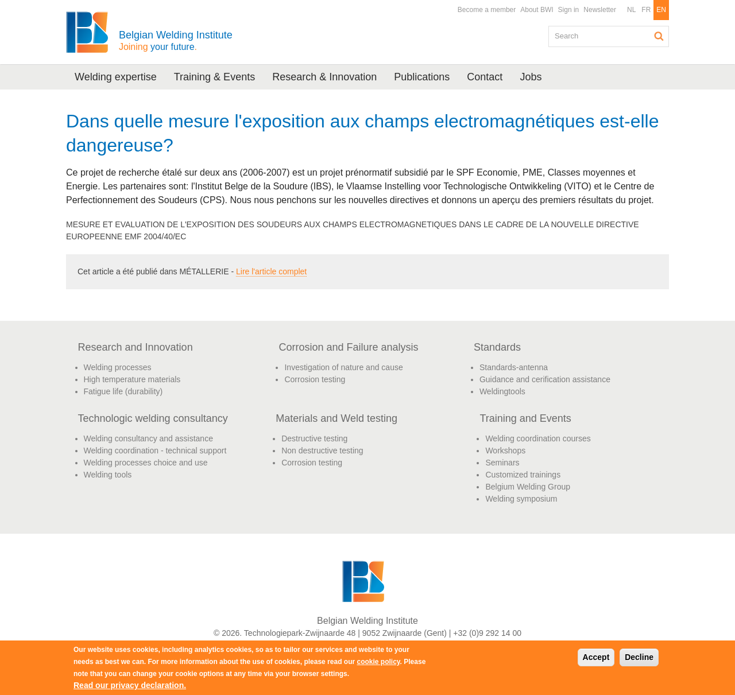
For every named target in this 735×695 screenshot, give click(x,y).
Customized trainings (522, 474)
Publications (422, 77)
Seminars (502, 462)
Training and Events (525, 418)
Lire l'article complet (271, 271)
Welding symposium (521, 498)
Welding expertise (116, 77)
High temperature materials (132, 379)
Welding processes (118, 367)
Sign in (568, 10)
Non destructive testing (322, 450)
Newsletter (599, 10)
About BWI (536, 10)
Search (659, 36)
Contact (484, 77)
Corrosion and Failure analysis (348, 347)
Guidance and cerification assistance (544, 379)
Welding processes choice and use (146, 462)
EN (661, 10)
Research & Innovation (324, 77)
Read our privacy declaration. (130, 685)
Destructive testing (314, 438)
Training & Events (214, 77)
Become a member (487, 10)
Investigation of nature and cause (343, 367)
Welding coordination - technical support (155, 450)
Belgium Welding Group (527, 486)
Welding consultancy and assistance (148, 438)
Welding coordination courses (537, 438)
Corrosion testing (314, 379)
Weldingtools (502, 391)
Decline (639, 657)
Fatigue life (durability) (123, 391)
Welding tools (108, 474)
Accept (596, 657)
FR (646, 10)
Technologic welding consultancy (153, 418)
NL (631, 10)
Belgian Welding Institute (176, 40)
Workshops (505, 450)
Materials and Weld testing (336, 418)
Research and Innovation (135, 347)
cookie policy (378, 662)
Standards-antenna (513, 367)
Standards (497, 347)
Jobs (530, 77)
